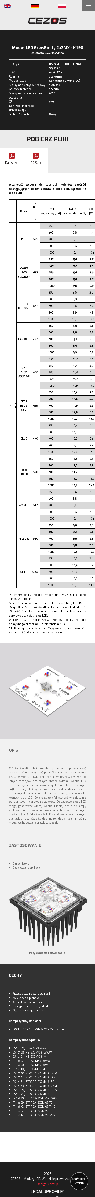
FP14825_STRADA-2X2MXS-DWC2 (34, 1098)
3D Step (36, 162)
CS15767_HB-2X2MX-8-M (29, 1056)
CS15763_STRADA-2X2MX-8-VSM (34, 1085)
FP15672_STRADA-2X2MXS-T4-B (33, 1106)
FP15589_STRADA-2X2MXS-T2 (32, 1102)
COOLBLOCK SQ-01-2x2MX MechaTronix (39, 1029)
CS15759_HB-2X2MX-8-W (29, 1048)
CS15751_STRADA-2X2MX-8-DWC (34, 1077)
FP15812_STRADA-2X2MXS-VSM (33, 1115)
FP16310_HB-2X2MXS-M (28, 1069)
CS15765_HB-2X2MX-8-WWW (32, 1052)
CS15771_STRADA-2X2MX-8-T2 (33, 1094)
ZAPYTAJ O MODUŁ (79, 1181)
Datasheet (11, 162)
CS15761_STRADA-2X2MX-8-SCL (34, 1081)
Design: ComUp (47, 1183)
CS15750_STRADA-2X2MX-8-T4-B (34, 1073)
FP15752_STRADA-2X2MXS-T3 (32, 1111)
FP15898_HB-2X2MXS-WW (30, 1065)
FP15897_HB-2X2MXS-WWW (31, 1060)
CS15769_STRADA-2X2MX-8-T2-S (34, 1090)
